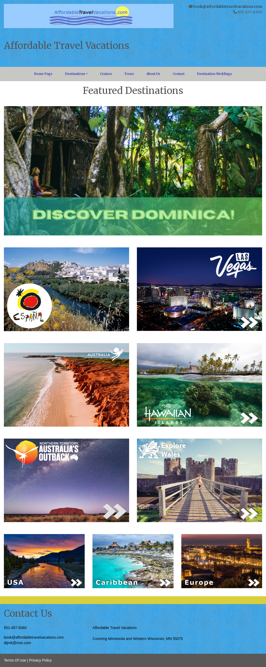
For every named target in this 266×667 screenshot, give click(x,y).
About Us (153, 74)
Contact (178, 74)
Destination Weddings (214, 74)
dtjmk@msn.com (17, 643)
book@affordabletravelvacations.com (227, 6)
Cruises (106, 74)
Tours (129, 74)
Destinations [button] (75, 74)
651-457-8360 (15, 628)
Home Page (43, 74)
